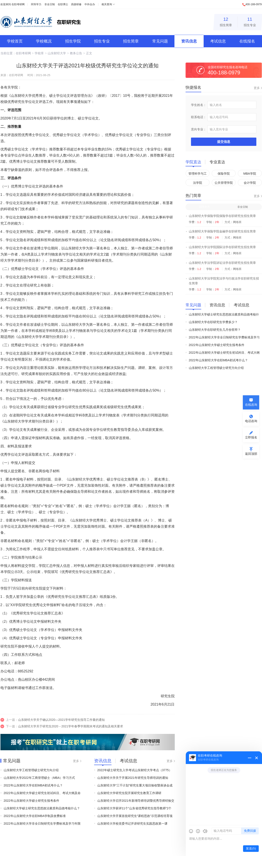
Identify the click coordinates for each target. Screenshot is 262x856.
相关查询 (106, 4)
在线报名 (247, 41)
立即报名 (251, 437)
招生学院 (73, 41)
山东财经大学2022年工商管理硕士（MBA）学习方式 (39, 777)
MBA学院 (249, 173)
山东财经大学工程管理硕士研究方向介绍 (31, 770)
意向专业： (198, 129)
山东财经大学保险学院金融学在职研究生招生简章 (222, 231)
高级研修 (76, 4)
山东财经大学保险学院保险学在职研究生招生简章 (222, 216)
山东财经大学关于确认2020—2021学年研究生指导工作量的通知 (61, 719)
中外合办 (90, 4)
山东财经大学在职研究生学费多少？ (213, 322)
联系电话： (198, 117)
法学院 (197, 182)
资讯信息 (189, 41)
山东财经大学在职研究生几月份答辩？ (215, 329)
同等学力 (36, 4)
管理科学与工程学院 (197, 174)
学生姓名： (198, 105)
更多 (76, 761)
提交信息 (223, 141)
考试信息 (218, 41)
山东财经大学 (57, 53)
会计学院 (250, 182)
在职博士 (63, 4)
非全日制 (49, 4)
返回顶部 (251, 453)
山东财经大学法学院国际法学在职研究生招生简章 (222, 247)
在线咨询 (251, 404)
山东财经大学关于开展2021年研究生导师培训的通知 (132, 777)
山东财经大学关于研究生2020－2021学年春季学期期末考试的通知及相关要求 (70, 726)
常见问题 (160, 41)
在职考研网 (18, 4)
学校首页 (15, 41)
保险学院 (224, 173)
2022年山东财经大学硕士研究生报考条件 (31, 800)
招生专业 (250, 21)
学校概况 (44, 41)
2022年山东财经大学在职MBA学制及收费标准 (35, 816)
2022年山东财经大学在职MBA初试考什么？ (33, 785)
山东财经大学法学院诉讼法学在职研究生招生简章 (222, 262)
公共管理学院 (224, 182)
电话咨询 (251, 421)
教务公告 (76, 53)
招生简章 (226, 21)
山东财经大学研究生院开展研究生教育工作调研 (129, 793)
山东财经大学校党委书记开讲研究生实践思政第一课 (132, 823)
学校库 (39, 53)
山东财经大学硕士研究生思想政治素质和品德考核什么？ (42, 808)
